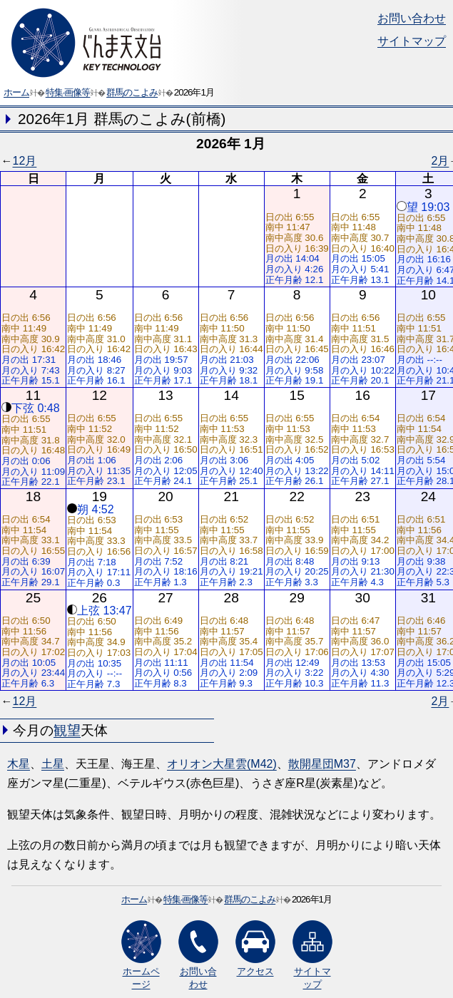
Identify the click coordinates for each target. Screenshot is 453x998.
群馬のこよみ (132, 92)
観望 (67, 730)
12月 (25, 161)
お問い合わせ (411, 18)
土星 (52, 764)
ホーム (16, 92)
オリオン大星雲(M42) (222, 764)
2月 (440, 161)
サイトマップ (411, 41)
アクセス (255, 948)
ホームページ (141, 954)
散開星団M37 (322, 764)
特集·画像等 (68, 92)
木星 (18, 764)
